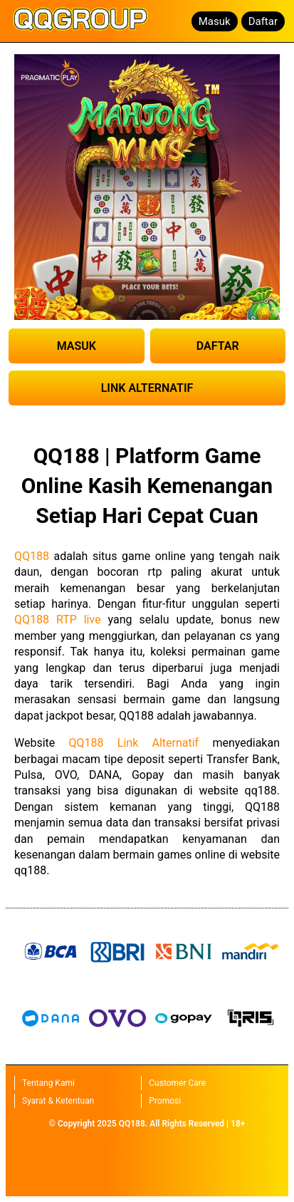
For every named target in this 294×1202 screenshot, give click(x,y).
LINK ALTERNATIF (147, 388)
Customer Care (177, 1083)
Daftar (263, 21)
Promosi (165, 1101)
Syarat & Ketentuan (58, 1101)
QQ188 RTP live (57, 619)
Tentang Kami (48, 1083)
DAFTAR (217, 346)
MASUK (76, 346)
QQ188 (31, 556)
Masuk (215, 21)
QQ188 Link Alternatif (134, 743)
